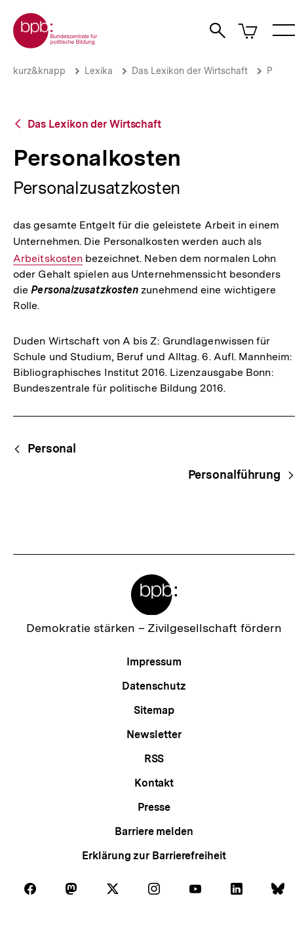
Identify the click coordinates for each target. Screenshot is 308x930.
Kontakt (154, 783)
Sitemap (154, 710)
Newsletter (153, 734)
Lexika (99, 70)
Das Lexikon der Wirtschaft (190, 70)
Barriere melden (154, 831)
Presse (154, 807)
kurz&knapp (39, 70)
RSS (154, 759)
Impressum (153, 662)
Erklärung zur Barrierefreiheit (153, 855)
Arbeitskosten (48, 258)
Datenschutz (153, 686)
